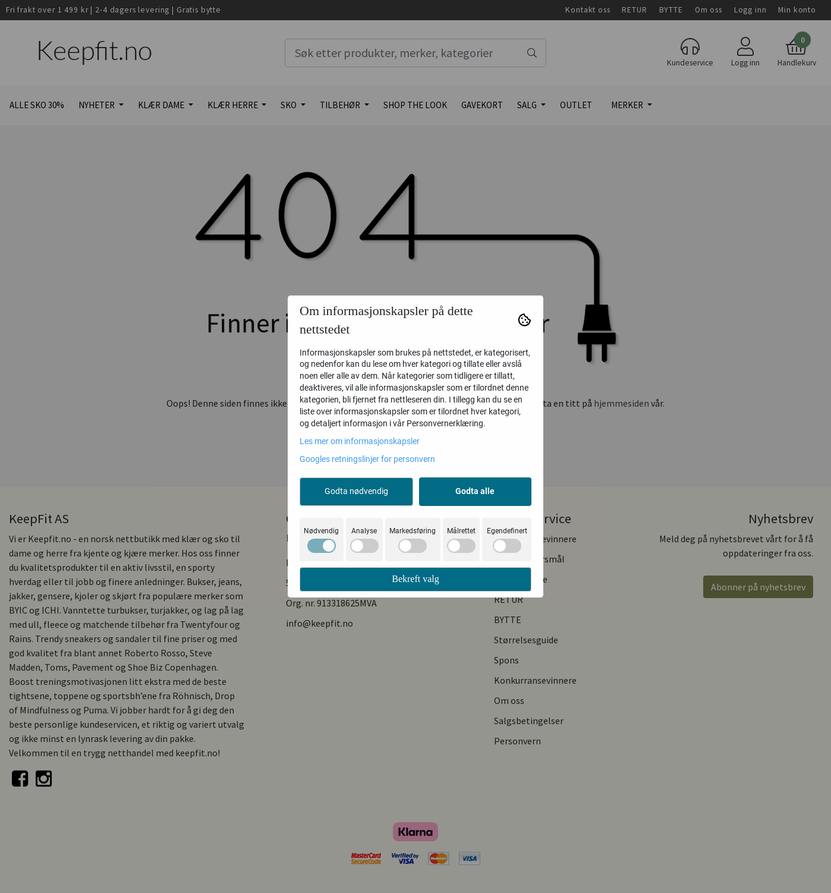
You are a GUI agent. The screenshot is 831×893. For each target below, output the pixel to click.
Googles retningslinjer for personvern (367, 459)
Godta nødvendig (356, 491)
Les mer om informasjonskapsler (360, 441)
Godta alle (475, 491)
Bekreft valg (415, 579)
